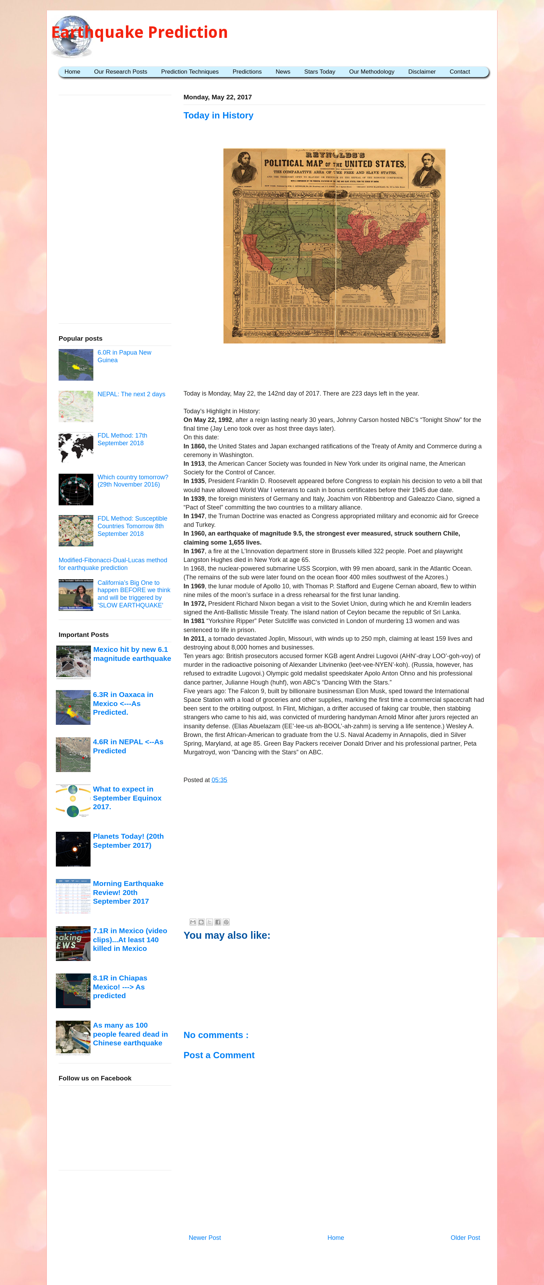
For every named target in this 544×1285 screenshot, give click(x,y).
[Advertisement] (334, 367)
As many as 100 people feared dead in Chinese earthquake (130, 1034)
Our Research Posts (120, 71)
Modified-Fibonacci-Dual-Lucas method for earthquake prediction (113, 564)
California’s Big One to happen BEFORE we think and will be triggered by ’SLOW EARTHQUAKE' (133, 594)
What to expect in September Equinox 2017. (127, 798)
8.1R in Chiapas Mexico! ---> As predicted (120, 987)
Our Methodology (371, 71)
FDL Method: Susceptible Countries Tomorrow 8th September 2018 (132, 526)
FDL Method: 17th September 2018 (122, 439)
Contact (460, 71)
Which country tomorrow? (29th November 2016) (132, 481)
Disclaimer (422, 71)
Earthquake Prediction (139, 32)
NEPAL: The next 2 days (131, 394)
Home (72, 71)
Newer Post (205, 1237)
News (283, 71)
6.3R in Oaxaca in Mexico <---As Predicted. (123, 703)
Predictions (247, 71)
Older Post (465, 1237)
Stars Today (319, 71)
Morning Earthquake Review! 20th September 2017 (128, 892)
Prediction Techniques (190, 71)
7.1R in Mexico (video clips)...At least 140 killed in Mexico (130, 939)
